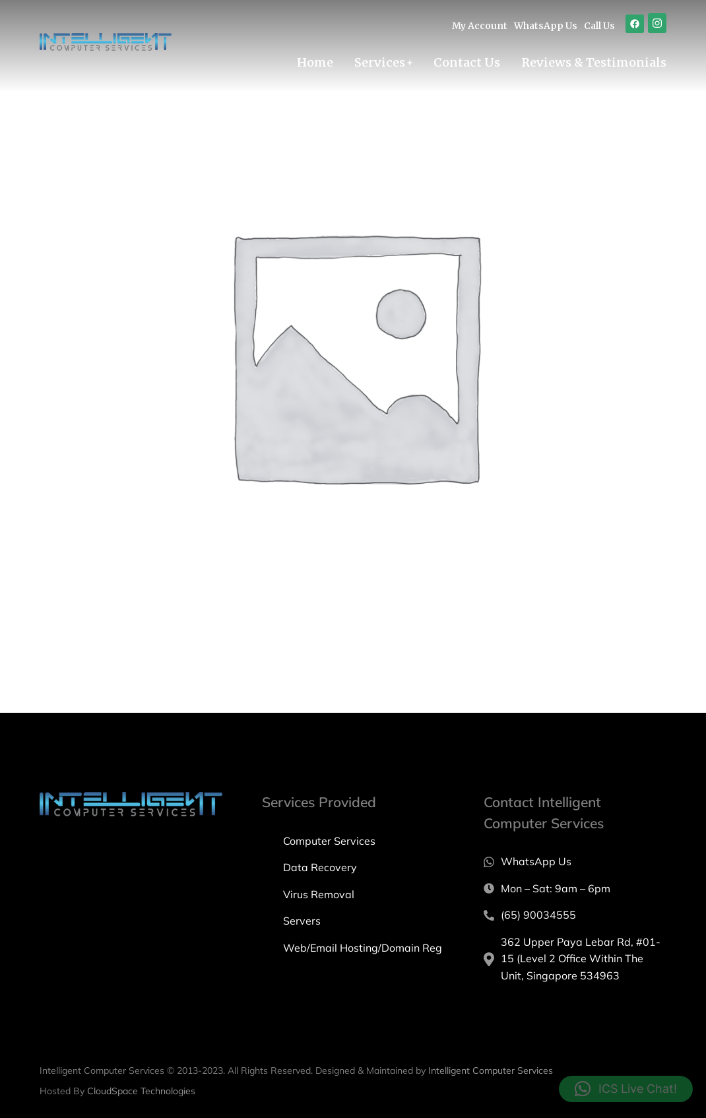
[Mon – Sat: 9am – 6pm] (575, 889)
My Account (479, 26)
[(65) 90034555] (575, 915)
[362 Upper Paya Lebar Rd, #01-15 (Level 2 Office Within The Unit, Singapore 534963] (575, 959)
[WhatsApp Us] (575, 862)
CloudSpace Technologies (141, 1091)
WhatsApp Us (545, 26)
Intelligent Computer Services (490, 1070)
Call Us (599, 26)
